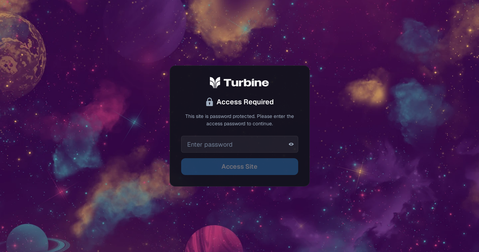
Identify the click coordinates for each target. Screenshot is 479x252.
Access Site (239, 166)
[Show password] (291, 144)
